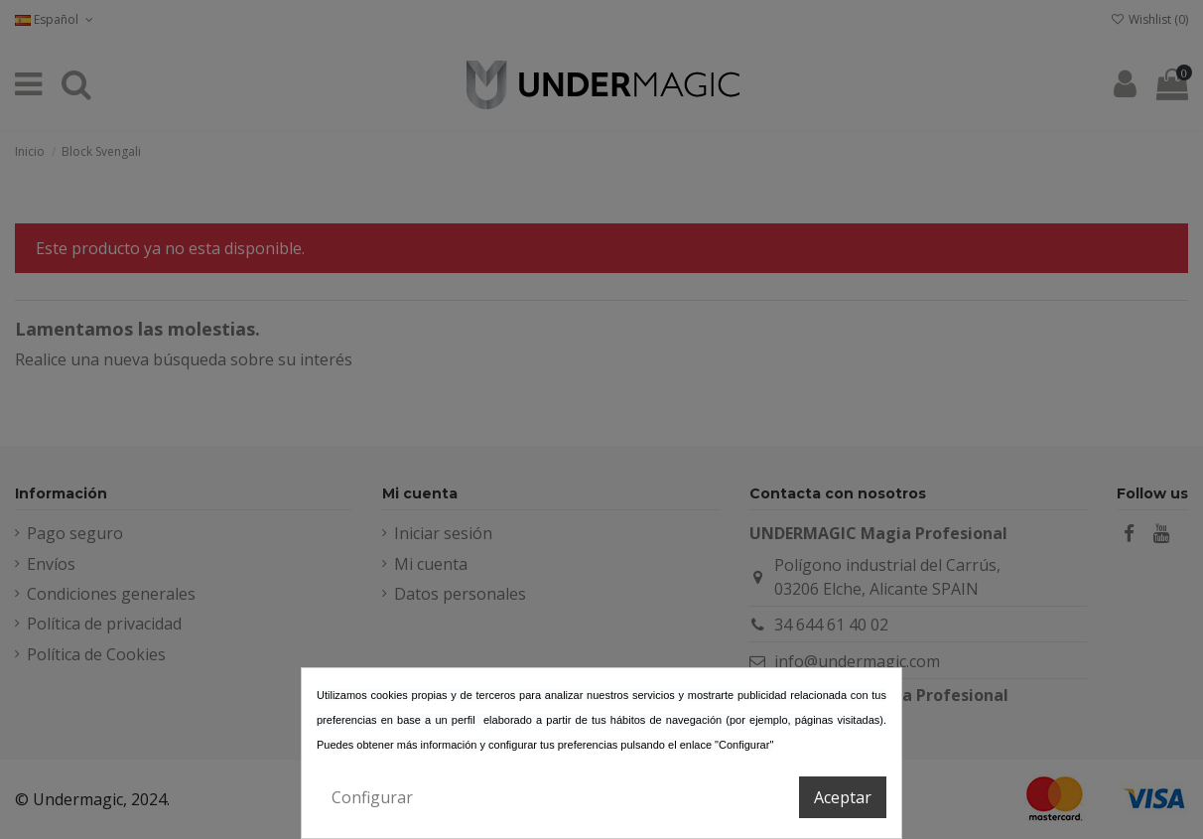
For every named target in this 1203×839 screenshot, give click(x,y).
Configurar (372, 797)
